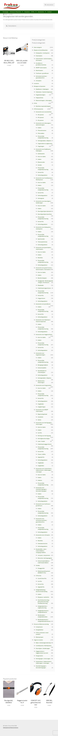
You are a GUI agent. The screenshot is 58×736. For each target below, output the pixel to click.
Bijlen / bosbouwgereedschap (43, 642)
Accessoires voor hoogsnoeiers (43, 385)
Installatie (40, 417)
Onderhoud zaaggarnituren (45, 444)
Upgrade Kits (41, 457)
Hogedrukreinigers (40, 95)
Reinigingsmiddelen (43, 365)
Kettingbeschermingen (44, 438)
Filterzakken (41, 133)
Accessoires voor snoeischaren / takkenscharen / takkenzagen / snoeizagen (44, 470)
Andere (39, 127)
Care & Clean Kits (42, 578)
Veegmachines (39, 97)
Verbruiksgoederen (42, 175)
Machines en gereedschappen (43, 106)
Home (6, 14)
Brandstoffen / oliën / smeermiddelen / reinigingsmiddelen (41, 550)
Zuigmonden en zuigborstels (45, 143)
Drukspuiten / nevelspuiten (43, 53)
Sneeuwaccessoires (42, 543)
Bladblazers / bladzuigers (42, 89)
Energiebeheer (39, 630)
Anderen (40, 480)
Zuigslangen (41, 146)
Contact (49, 12)
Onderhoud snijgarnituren (44, 288)
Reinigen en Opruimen (39, 86)
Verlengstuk (41, 198)
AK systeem (41, 114)
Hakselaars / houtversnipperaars (44, 92)
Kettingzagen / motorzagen (43, 658)
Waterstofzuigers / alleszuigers (44, 100)
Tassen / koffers (42, 454)
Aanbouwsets (41, 153)
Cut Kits (40, 433)
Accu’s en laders (42, 427)
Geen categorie (38, 47)
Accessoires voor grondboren (43, 304)
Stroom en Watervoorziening (41, 624)
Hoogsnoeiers (39, 655)
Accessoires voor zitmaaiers (43, 535)
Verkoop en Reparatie (15, 12)
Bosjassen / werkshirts (43, 597)
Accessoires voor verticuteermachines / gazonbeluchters (41, 520)
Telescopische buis (42, 242)
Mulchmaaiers (39, 70)
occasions (36, 83)
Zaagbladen (41, 404)
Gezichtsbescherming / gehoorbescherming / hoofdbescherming (44, 601)
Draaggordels (41, 568)
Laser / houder (41, 441)
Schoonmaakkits (42, 368)
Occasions (27, 12)
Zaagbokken (41, 465)
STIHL (32, 12)
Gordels (40, 165)
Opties (39, 420)
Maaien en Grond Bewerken (41, 50)
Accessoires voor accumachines (44, 112)
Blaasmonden (41, 162)
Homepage (5, 12)
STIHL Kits (38, 575)
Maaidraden (41, 285)
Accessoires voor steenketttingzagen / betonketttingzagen (41, 489)
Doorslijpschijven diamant (44, 211)
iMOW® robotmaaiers (41, 67)
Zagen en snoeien (38, 640)
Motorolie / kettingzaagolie (45, 558)
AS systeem (41, 120)
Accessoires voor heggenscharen (44, 334)
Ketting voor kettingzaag (44, 435)
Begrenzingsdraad (42, 414)
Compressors (39, 627)
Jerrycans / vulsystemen (44, 555)
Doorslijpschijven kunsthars (45, 214)
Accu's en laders (42, 156)
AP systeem (41, 117)
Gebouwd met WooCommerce (10, 727)
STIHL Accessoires (38, 109)
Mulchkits (40, 257)
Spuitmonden (41, 239)
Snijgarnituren (41, 298)
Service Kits (41, 172)
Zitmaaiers (38, 80)
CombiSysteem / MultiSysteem (43, 645)
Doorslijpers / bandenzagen (43, 648)
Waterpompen (39, 637)
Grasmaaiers (39, 55)
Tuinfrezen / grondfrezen (42, 73)
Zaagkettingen (41, 407)
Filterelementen (42, 130)
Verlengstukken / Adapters (44, 140)
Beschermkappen (42, 278)
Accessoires (41, 12)
